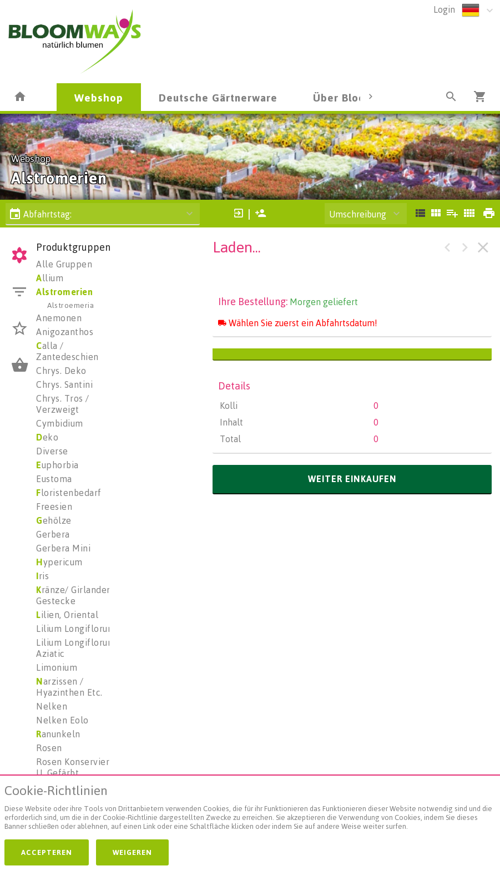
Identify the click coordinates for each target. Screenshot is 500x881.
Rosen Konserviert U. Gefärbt (74, 767)
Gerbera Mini (63, 548)
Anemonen (59, 317)
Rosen (49, 747)
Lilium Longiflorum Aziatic (75, 648)
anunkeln (58, 734)
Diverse (52, 451)
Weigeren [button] (132, 852)
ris (42, 575)
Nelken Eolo (62, 720)
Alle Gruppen (64, 264)
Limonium (56, 667)
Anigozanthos (64, 331)
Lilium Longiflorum (75, 628)
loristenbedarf (69, 492)
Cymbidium (59, 423)
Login (444, 9)
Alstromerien (64, 291)
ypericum (59, 562)
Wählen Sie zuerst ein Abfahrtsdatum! (297, 322)
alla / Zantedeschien (67, 351)
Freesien (54, 506)
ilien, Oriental (67, 614)
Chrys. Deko (61, 370)
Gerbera (53, 534)
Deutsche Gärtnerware (218, 97)
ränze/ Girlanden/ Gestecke (75, 595)
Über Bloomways (356, 97)
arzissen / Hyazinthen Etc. (69, 687)
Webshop (98, 97)
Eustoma (54, 478)
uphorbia (57, 464)
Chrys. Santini (64, 384)
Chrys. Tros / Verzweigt (62, 404)
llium (49, 277)
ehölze (54, 520)
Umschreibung (357, 214)
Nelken (51, 706)
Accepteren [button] (46, 852)
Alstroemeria (70, 305)
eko (47, 437)
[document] (250, 809)
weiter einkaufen (352, 478)
